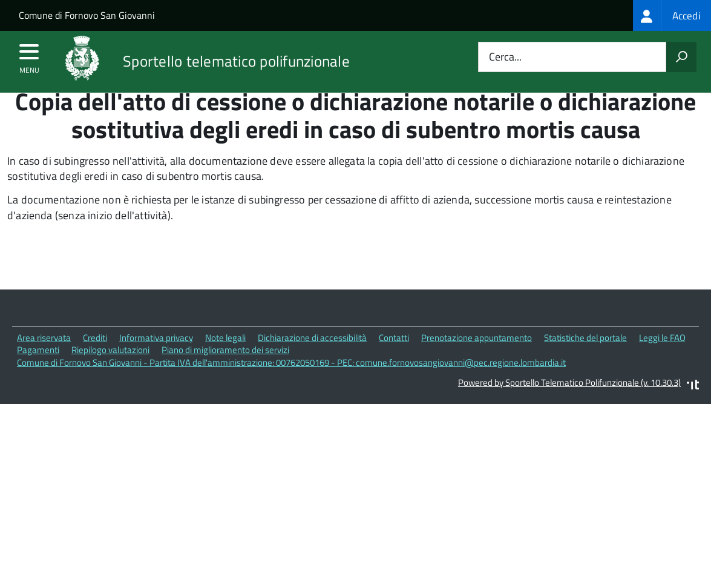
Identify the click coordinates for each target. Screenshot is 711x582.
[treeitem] (672, 15)
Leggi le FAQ (662, 361)
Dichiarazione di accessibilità (312, 361)
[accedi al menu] (29, 56)
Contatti (394, 361)
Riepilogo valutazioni (110, 373)
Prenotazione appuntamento (476, 361)
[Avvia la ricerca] (681, 57)
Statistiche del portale (585, 361)
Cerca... (505, 57)
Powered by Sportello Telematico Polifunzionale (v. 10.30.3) (569, 405)
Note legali (225, 361)
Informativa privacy (156, 361)
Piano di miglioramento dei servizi (225, 373)
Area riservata (44, 361)
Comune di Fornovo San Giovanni (87, 15)
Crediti (95, 361)
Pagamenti (38, 373)
